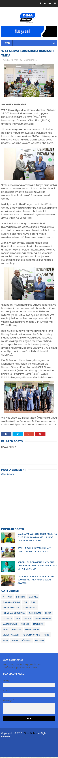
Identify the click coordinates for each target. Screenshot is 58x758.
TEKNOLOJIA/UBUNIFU (21, 640)
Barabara (20, 597)
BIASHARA (33, 597)
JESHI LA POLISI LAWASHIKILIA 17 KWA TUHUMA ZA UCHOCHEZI (34, 550)
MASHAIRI (25, 624)
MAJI (18, 619)
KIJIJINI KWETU (35, 613)
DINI (25, 602)
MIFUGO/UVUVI (32, 630)
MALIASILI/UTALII (10, 624)
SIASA (5, 640)
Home (7, 43)
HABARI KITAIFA (30, 60)
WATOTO (39, 640)
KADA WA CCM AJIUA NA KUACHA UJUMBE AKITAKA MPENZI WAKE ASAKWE (35, 580)
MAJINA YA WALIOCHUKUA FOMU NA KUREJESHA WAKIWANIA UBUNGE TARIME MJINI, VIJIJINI (37, 538)
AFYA (10, 597)
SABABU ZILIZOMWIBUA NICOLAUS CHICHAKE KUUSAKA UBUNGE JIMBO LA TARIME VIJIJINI (37, 566)
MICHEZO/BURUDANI (12, 630)
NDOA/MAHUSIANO (31, 635)
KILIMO (48, 613)
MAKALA (27, 619)
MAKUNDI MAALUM (43, 619)
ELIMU (33, 602)
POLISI (46, 635)
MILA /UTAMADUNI (11, 635)
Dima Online (30, 733)
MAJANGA (7, 619)
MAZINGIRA (38, 624)
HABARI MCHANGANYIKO (14, 613)
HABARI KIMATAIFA (11, 608)
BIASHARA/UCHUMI (11, 602)
